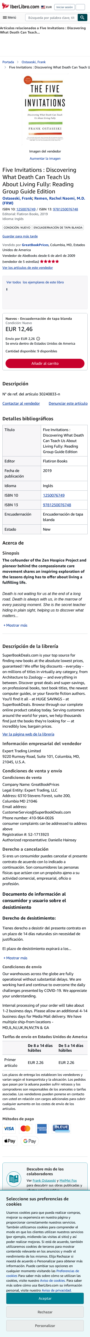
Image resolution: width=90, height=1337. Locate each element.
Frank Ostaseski (44, 1180)
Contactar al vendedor (21, 403)
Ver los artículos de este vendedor (27, 267)
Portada (8, 62)
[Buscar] (82, 17)
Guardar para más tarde (20, 236)
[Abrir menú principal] (10, 17)
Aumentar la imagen (45, 158)
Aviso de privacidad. (57, 1290)
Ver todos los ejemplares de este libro (35, 282)
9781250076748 (57, 504)
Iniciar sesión (64, 7)
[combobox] (51, 17)
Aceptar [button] (45, 1298)
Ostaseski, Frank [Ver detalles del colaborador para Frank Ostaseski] (34, 62)
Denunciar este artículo (68, 403)
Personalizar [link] (45, 1325)
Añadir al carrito (45, 363)
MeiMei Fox (68, 1180)
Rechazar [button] (45, 1312)
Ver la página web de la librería (28, 734)
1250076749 (26, 209)
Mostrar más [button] (16, 625)
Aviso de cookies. (53, 1280)
